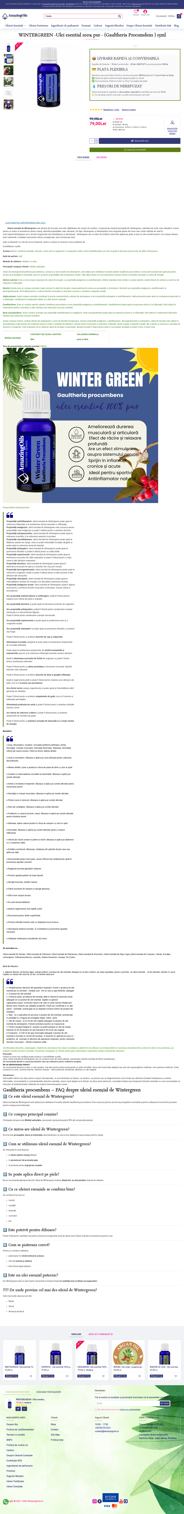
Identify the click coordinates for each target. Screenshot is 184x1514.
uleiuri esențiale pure (54, 4)
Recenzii (101, 156)
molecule (136, 4)
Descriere (83, 156)
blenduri (70, 4)
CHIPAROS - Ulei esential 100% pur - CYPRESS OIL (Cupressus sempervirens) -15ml (56, 1365)
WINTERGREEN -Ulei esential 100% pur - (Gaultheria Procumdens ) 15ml (30, 1400)
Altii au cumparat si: (100, 1325)
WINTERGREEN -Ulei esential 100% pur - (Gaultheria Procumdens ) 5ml (20, 1365)
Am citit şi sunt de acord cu (118, 1410)
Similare (76, 1325)
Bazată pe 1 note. (111, 106)
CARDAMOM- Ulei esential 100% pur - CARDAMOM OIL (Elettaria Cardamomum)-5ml (92, 1365)
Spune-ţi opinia (129, 106)
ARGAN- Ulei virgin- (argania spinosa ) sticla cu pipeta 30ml (129, 1365)
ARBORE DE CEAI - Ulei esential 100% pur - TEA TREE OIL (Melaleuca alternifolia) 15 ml (165, 1365)
